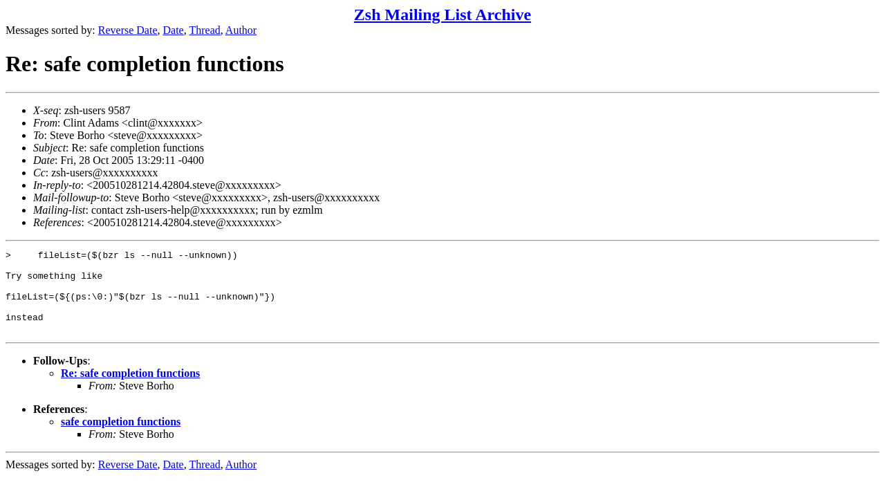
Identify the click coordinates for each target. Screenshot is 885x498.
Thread (204, 30)
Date (173, 30)
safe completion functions (120, 438)
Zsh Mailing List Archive (442, 15)
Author (241, 30)
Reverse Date (128, 30)
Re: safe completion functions (130, 390)
